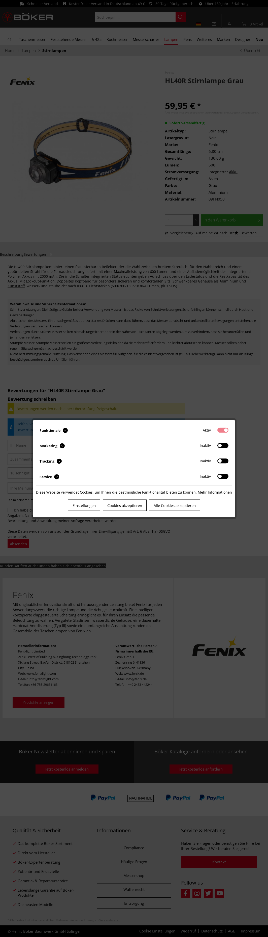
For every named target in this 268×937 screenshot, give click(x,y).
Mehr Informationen (215, 492)
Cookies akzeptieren (124, 505)
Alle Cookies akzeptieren (175, 505)
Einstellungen (84, 505)
